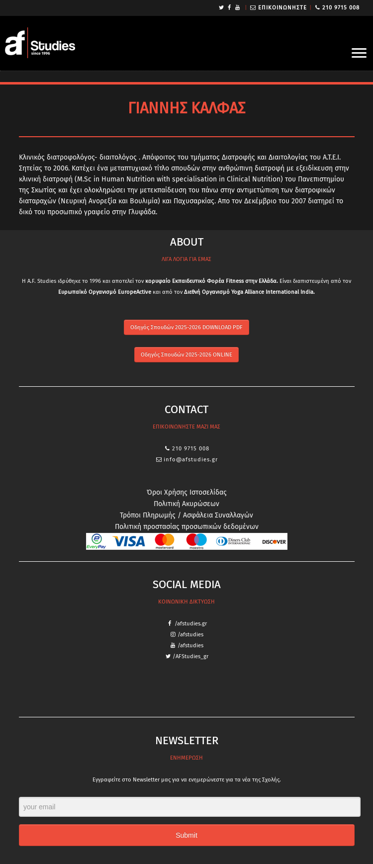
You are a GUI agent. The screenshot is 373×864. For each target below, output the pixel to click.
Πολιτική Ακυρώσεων (186, 504)
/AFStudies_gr (190, 656)
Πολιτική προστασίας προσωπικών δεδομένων (187, 526)
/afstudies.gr (191, 623)
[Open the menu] (359, 53)
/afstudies (190, 634)
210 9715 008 (341, 7)
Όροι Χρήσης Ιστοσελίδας (187, 492)
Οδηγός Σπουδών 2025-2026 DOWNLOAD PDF (186, 327)
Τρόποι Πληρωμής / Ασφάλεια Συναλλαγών (186, 515)
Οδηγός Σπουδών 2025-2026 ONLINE (186, 354)
